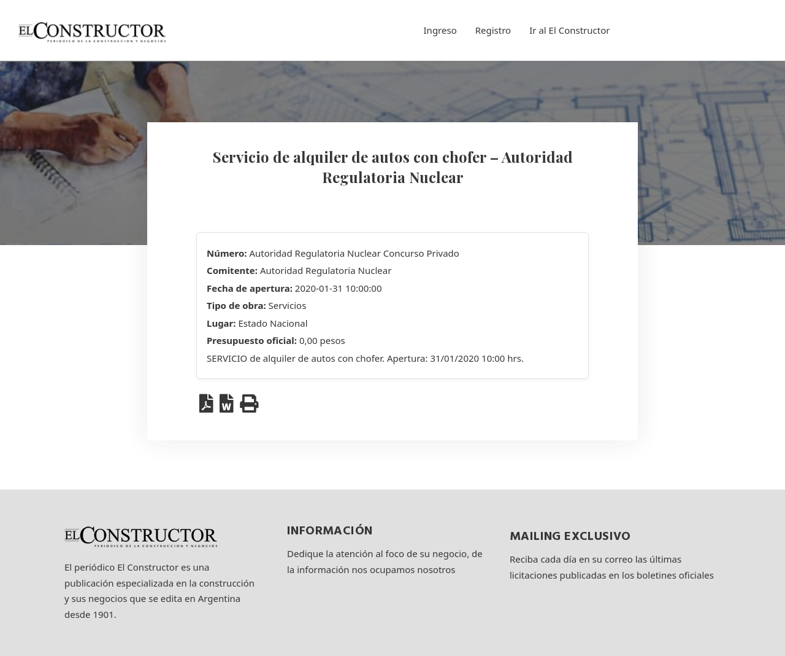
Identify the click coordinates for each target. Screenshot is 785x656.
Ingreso (440, 30)
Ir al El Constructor (569, 30)
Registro (493, 30)
